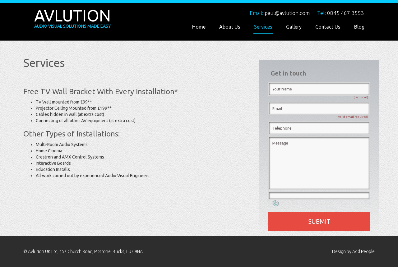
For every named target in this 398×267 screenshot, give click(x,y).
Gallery (294, 27)
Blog (359, 27)
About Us (229, 27)
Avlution (72, 16)
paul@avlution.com (287, 13)
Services (263, 27)
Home (199, 27)
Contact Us (327, 27)
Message (319, 163)
